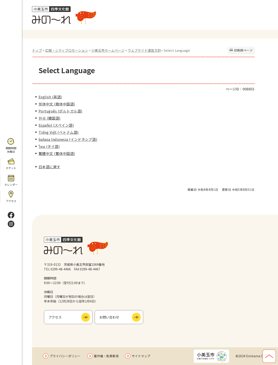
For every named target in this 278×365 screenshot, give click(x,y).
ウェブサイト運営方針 (144, 50)
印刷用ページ (243, 50)
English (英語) (50, 96)
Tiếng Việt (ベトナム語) (59, 132)
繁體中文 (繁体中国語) (57, 153)
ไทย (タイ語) (49, 146)
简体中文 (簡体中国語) (57, 104)
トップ (37, 50)
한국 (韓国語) (50, 118)
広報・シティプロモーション (66, 50)
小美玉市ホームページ (107, 50)
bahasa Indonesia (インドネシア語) (68, 139)
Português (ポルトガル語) (61, 111)
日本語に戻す (49, 166)
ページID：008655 (240, 88)
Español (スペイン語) (56, 125)
